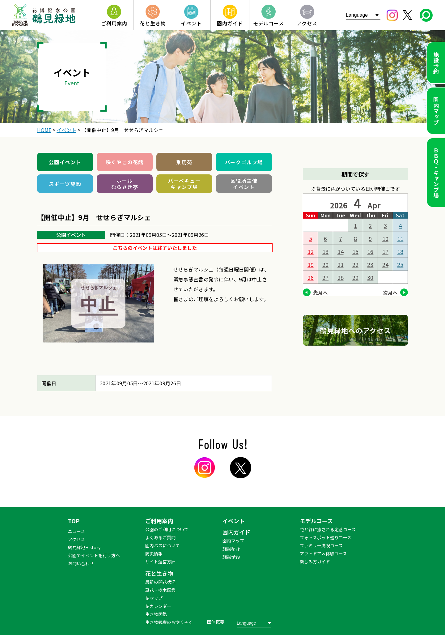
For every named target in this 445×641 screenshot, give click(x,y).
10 (385, 238)
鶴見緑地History (84, 547)
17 (385, 251)
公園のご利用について (167, 529)
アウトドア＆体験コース (323, 553)
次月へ (390, 292)
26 (310, 277)
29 (355, 277)
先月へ (320, 292)
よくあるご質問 (160, 537)
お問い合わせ (81, 563)
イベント (233, 521)
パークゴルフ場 (244, 162)
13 (325, 251)
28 (340, 277)
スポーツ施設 (65, 183)
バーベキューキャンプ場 (184, 183)
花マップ (154, 598)
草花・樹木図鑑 (160, 590)
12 (310, 251)
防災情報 (154, 553)
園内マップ (436, 111)
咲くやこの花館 (125, 162)
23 (370, 264)
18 (400, 251)
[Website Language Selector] (363, 15)
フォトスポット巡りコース (325, 537)
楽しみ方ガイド (315, 561)
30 (370, 277)
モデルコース (316, 521)
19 (310, 264)
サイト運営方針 (160, 561)
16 (370, 251)
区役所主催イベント (244, 183)
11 (400, 238)
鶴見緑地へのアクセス (355, 330)
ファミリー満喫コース (321, 545)
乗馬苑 (184, 162)
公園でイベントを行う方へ (94, 555)
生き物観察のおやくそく (169, 622)
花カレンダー (158, 606)
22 (355, 264)
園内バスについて (162, 545)
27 (325, 277)
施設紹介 (231, 548)
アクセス (76, 539)
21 (340, 264)
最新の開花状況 (160, 582)
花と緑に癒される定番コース (328, 529)
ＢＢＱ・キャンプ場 (436, 172)
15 (355, 251)
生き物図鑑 (156, 614)
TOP (73, 521)
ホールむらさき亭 (124, 183)
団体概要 (215, 622)
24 (385, 264)
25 (400, 264)
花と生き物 (159, 573)
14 (340, 251)
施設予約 (436, 63)
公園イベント (65, 162)
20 (325, 264)
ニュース (76, 531)
